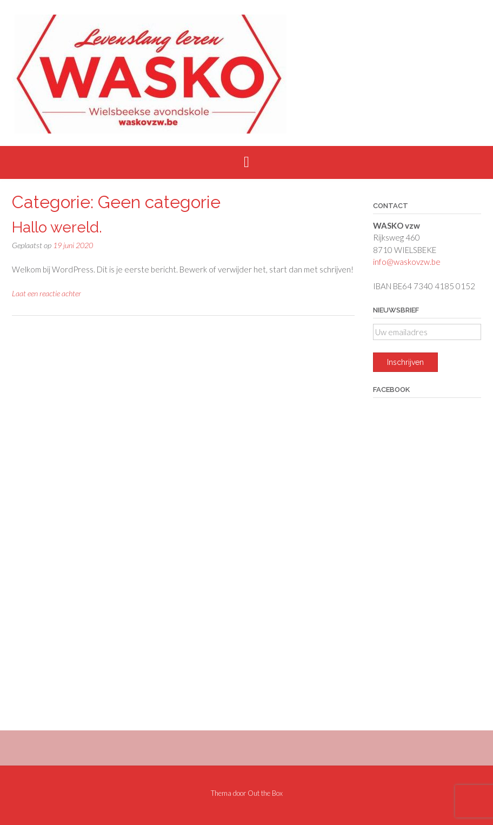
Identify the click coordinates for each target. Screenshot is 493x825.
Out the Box (265, 793)
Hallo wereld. (57, 227)
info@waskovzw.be (407, 262)
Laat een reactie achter (46, 293)
